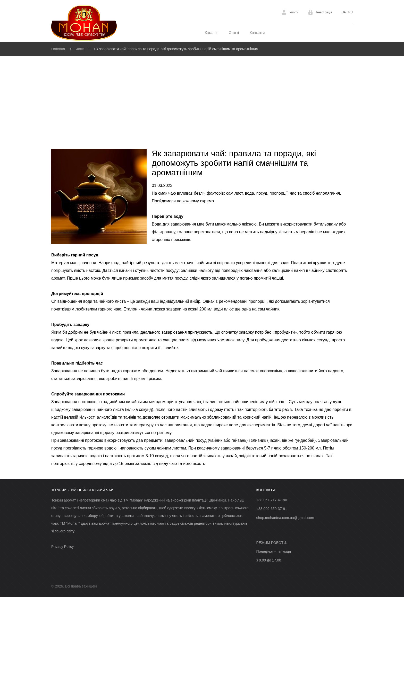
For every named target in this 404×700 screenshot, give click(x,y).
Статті (234, 33)
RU (350, 12)
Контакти (257, 33)
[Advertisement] (202, 94)
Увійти (294, 12)
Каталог (211, 33)
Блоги (79, 49)
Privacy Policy (62, 547)
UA (344, 12)
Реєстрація (324, 12)
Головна (58, 49)
